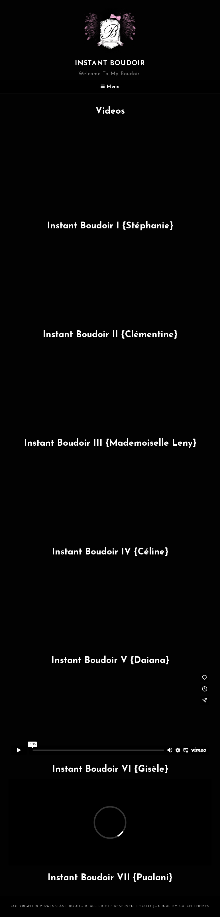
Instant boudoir (110, 63)
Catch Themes (194, 906)
